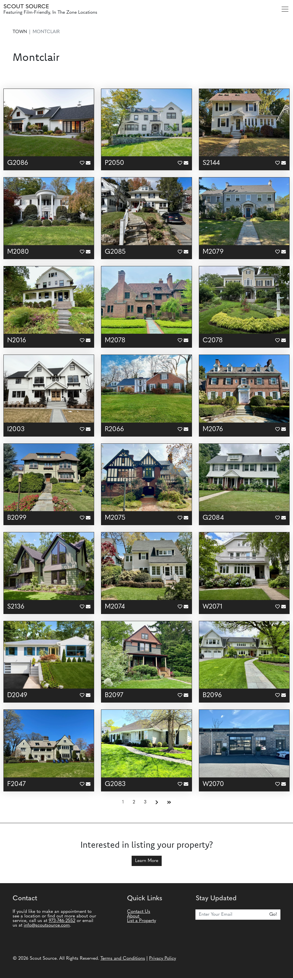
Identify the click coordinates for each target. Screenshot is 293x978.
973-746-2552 (62, 921)
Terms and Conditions (122, 958)
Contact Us (138, 911)
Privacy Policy (162, 958)
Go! (273, 914)
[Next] (157, 802)
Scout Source (26, 7)
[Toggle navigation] (285, 9)
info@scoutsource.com (47, 925)
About (133, 916)
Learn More (146, 861)
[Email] (230, 914)
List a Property (141, 921)
